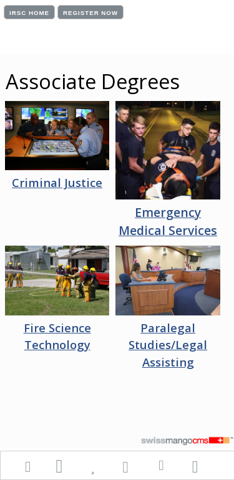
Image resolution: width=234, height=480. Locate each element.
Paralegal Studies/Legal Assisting (168, 345)
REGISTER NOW (90, 12)
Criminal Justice (57, 182)
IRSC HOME (29, 12)
